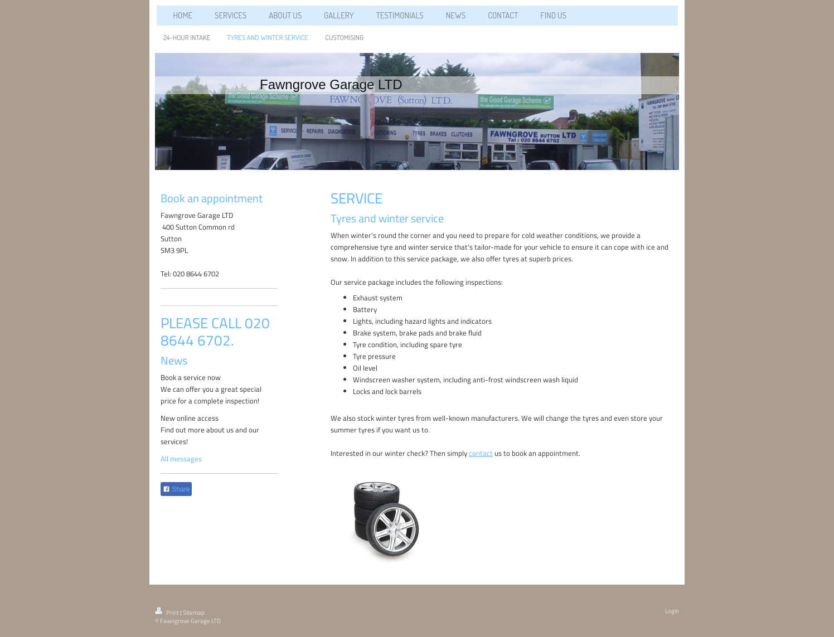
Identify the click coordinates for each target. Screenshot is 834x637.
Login (672, 610)
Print (167, 612)
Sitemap (194, 612)
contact (481, 453)
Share (176, 489)
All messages (181, 458)
